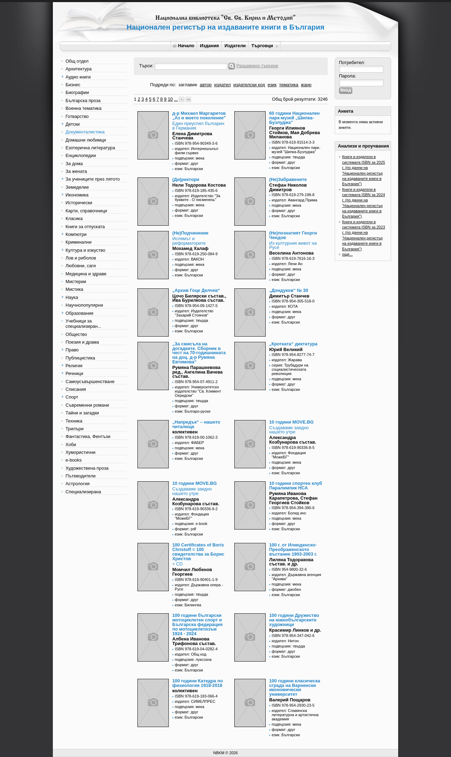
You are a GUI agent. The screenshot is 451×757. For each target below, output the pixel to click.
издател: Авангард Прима (294, 200)
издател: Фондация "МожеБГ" (289, 455)
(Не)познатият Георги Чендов (293, 235)
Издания (209, 45)
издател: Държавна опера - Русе (199, 587)
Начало (183, 45)
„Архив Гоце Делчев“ (196, 290)
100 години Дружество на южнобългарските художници (294, 620)
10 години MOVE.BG (291, 422)
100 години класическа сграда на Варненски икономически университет (294, 687)
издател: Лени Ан (287, 264)
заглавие (188, 84)
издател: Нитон (285, 641)
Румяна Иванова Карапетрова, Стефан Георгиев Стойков (293, 498)
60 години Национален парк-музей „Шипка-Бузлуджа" (294, 118)
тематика (288, 84)
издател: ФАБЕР (189, 442)
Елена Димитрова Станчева (192, 136)
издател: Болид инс (289, 513)
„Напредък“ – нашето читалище (196, 424)
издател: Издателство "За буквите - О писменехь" (197, 198)
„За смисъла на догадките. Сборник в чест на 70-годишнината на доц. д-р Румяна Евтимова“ (199, 352)
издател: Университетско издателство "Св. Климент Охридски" (198, 391)
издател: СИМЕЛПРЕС (195, 701)
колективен (185, 431)
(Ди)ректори (185, 179)
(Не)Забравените (288, 179)
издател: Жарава (287, 360)
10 (170, 99)
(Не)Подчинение (190, 233)
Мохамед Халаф (190, 248)
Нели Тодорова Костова (199, 185)
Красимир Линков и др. (295, 630)
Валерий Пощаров (289, 699)
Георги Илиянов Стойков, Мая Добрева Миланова (294, 132)
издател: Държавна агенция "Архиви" (296, 577)
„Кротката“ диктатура (293, 343)
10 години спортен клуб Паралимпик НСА (295, 485)
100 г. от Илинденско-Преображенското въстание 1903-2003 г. (293, 549)
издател (222, 84)
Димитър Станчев (289, 296)
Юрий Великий (286, 349)
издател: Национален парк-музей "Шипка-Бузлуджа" (296, 149)
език (271, 84)
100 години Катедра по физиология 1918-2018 (197, 683)
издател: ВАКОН (189, 259)
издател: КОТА (285, 306)
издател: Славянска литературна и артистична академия (295, 714)
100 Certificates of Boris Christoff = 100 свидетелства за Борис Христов (198, 551)
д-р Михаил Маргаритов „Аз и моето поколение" (199, 115)
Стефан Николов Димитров (288, 187)
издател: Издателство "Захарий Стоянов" (194, 313)
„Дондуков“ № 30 (288, 290)
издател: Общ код (190, 654)
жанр (306, 84)
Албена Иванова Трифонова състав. (194, 641)
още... (347, 254)
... (176, 99)
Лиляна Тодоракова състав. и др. (291, 562)
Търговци (264, 45)
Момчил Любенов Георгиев (192, 572)
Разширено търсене (257, 65)
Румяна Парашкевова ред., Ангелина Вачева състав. (197, 372)
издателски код (249, 84)
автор (206, 84)
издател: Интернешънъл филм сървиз (196, 150)
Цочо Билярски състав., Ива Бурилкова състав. (199, 298)
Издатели (235, 45)
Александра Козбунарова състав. (292, 440)
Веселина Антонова (291, 253)
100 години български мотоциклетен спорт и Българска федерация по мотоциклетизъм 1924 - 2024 (197, 624)
